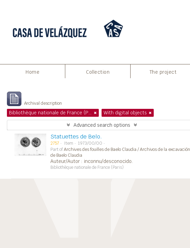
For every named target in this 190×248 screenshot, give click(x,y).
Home (32, 72)
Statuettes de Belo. (76, 136)
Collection (98, 72)
